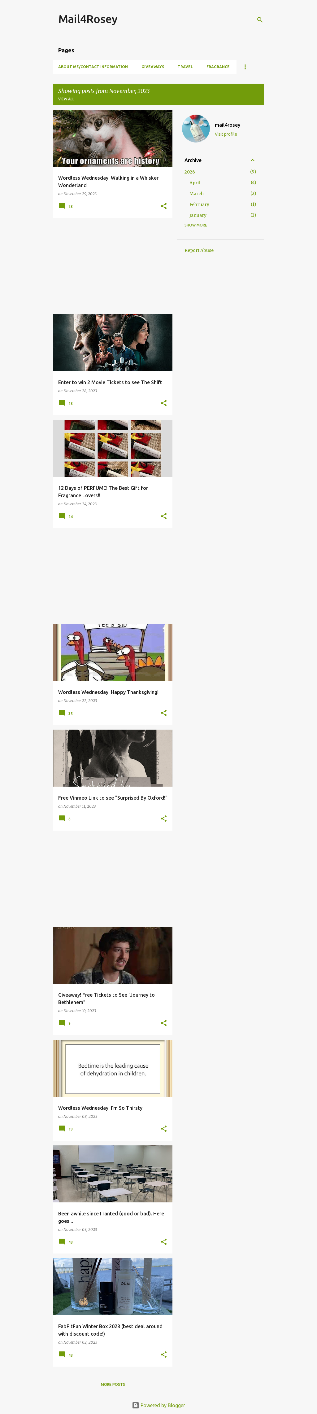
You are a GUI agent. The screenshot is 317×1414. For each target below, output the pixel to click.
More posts (113, 1384)
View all (66, 99)
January (197, 215)
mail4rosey (227, 125)
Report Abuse (199, 250)
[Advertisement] (110, 266)
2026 (190, 172)
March (196, 193)
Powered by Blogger (158, 1405)
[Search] (260, 19)
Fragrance (218, 67)
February (199, 204)
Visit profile (226, 134)
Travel (185, 67)
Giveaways (152, 67)
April (194, 183)
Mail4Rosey (88, 18)
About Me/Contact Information (93, 67)
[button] (163, 206)
